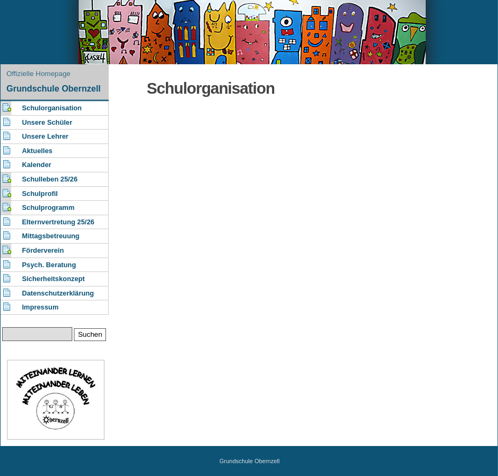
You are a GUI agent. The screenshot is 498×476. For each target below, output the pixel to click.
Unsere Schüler (47, 122)
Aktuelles (37, 151)
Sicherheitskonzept (53, 279)
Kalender (36, 165)
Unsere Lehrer (45, 136)
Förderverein (43, 250)
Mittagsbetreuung (50, 236)
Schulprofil (40, 194)
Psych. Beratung (49, 265)
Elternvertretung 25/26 (58, 222)
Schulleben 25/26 (50, 179)
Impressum (40, 307)
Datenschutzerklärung (58, 293)
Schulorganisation (52, 108)
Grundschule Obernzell (53, 88)
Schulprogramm (48, 207)
